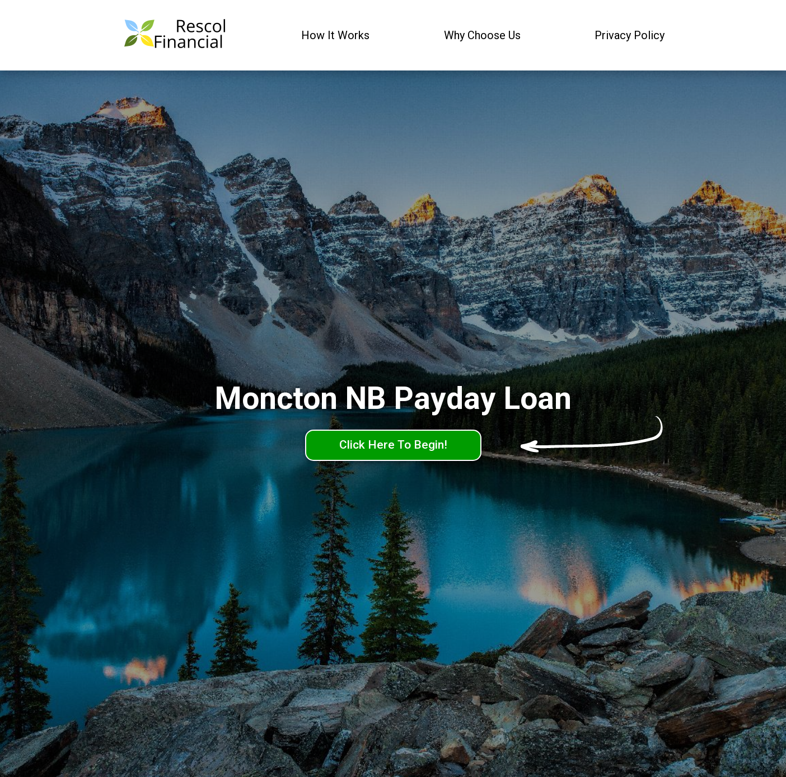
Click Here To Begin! (393, 444)
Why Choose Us (482, 35)
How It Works (335, 35)
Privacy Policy (630, 35)
